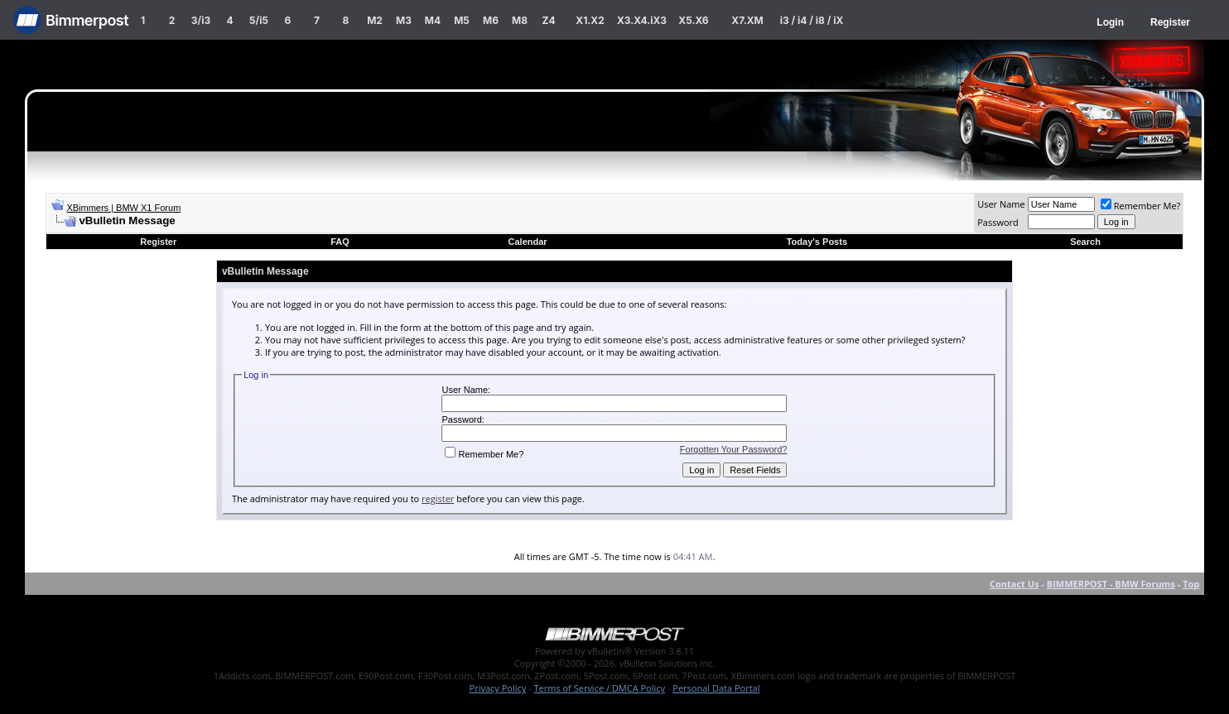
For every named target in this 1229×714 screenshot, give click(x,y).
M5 (462, 20)
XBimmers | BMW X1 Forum (123, 208)
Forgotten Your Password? (734, 449)
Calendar (527, 242)
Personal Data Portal (715, 688)
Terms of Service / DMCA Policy (599, 688)
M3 (404, 20)
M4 (433, 20)
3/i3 (200, 20)
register (438, 498)
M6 (491, 20)
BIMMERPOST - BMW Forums (1111, 583)
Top (1191, 583)
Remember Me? (1141, 205)
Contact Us (1014, 583)
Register (1170, 22)
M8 (520, 20)
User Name (1001, 204)
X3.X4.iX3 (642, 20)
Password (998, 222)
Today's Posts (817, 242)
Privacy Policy (498, 688)
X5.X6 (693, 20)
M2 (375, 20)
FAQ (339, 242)
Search (1085, 242)
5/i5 (258, 20)
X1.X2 (590, 20)
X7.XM (747, 20)
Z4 (548, 20)
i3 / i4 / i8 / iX (812, 20)
